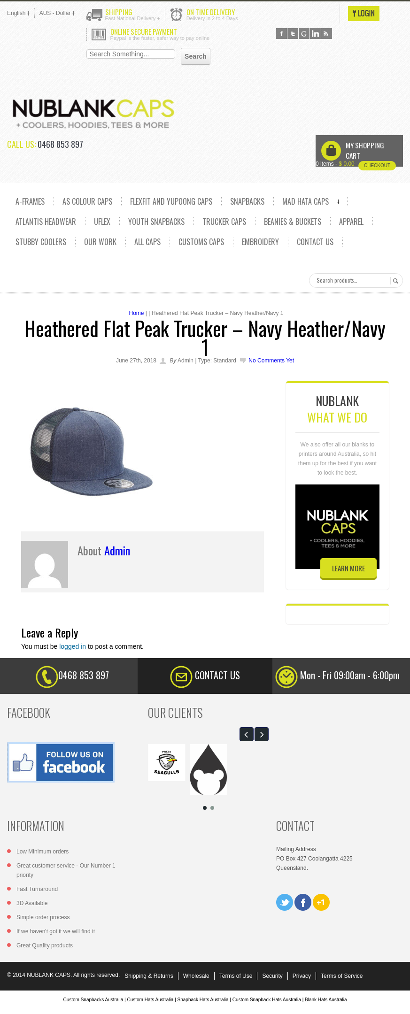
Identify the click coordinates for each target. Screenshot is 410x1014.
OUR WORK (100, 241)
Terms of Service (342, 976)
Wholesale (196, 976)
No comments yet (271, 360)
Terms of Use (236, 976)
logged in (72, 646)
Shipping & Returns (148, 976)
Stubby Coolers (40, 241)
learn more (348, 568)
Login (363, 13)
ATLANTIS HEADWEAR (45, 221)
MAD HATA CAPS (305, 201)
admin (117, 550)
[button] (247, 734)
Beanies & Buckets (292, 221)
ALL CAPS (147, 241)
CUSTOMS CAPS (201, 241)
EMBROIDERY (260, 241)
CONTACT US (315, 241)
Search (394, 280)
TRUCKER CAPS (224, 221)
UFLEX (102, 221)
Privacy (302, 976)
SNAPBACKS (247, 201)
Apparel (351, 221)
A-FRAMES (30, 201)
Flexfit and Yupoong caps (171, 201)
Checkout (377, 165)
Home (136, 313)
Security (272, 976)
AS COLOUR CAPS (87, 201)
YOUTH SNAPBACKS (156, 221)
